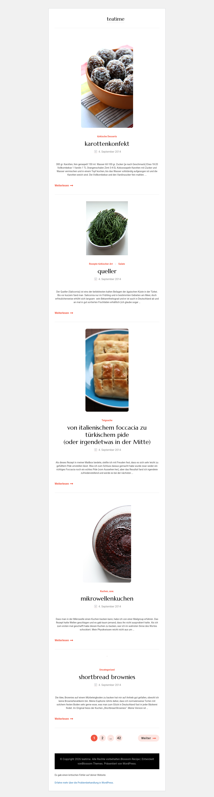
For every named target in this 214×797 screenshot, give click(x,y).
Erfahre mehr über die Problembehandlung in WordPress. (84, 782)
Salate (121, 264)
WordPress (129, 763)
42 (119, 737)
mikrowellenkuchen (107, 598)
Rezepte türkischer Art (101, 264)
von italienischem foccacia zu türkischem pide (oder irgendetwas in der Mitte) (107, 435)
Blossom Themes (92, 763)
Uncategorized (107, 670)
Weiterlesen (62, 185)
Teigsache (107, 420)
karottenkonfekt (107, 143)
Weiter (146, 738)
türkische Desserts (107, 136)
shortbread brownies (107, 677)
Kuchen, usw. (107, 591)
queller (107, 271)
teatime (115, 19)
